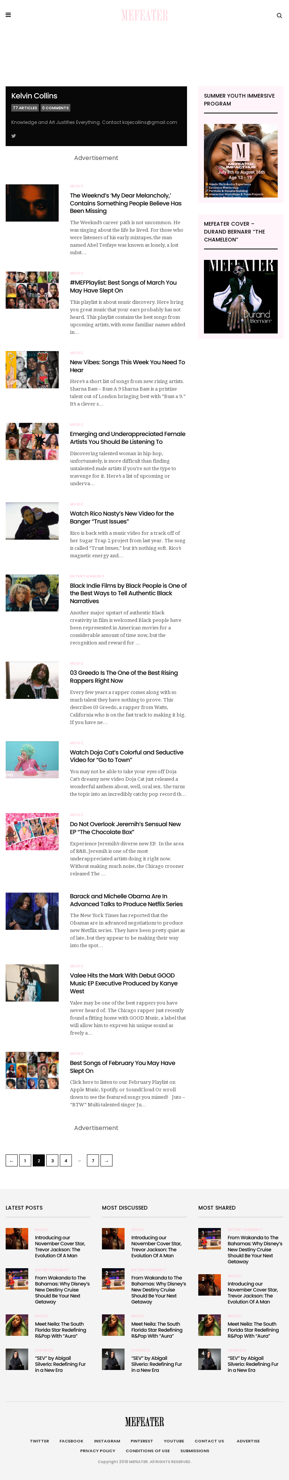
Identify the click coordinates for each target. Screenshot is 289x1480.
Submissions (194, 1451)
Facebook (71, 1441)
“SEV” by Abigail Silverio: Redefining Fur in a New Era (60, 1364)
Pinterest (142, 1441)
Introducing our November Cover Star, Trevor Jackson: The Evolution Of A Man (60, 1246)
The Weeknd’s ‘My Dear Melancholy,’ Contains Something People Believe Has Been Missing (126, 203)
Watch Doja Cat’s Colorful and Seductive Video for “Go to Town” (127, 756)
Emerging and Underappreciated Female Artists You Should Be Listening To (128, 438)
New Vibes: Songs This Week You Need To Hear (127, 366)
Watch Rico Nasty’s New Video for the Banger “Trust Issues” (122, 517)
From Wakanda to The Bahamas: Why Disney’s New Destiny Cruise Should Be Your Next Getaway (62, 1289)
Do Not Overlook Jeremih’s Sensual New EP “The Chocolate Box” (125, 828)
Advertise (247, 1441)
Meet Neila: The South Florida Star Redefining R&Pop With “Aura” (60, 1330)
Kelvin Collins (34, 96)
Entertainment (87, 576)
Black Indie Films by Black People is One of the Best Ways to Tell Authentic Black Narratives (128, 593)
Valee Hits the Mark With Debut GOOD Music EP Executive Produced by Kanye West (124, 983)
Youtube (174, 1441)
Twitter (39, 1441)
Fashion (44, 1350)
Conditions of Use (148, 1451)
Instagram (107, 1441)
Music (77, 186)
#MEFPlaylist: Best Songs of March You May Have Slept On (123, 286)
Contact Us (209, 1441)
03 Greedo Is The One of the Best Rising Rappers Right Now (124, 676)
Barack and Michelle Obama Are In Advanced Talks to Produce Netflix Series (126, 900)
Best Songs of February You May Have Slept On (122, 1067)
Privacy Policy (97, 1451)
